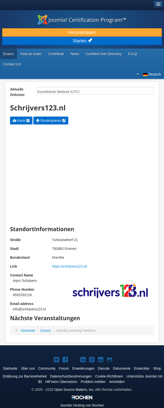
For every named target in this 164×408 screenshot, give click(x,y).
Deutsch (149, 74)
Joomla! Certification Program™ (82, 19)
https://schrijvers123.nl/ (69, 266)
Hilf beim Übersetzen (61, 382)
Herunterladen (82, 32)
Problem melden (93, 382)
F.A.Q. (133, 54)
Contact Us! (12, 64)
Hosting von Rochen (82, 405)
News (75, 54)
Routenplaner (51, 120)
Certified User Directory (104, 54)
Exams (8, 54)
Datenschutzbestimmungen (71, 376)
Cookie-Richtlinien (109, 376)
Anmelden (117, 382)
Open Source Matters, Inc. (74, 390)
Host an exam (30, 54)
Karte (21, 120)
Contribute (56, 54)
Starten (82, 40)
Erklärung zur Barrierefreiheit (25, 376)
